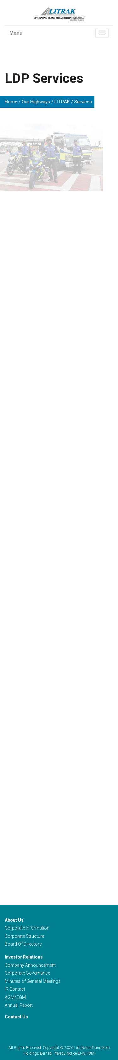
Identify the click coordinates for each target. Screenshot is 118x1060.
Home (11, 102)
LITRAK (62, 102)
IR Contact (15, 989)
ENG (82, 1053)
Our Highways (36, 102)
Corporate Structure (24, 936)
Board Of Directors (23, 944)
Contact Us (16, 1016)
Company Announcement (30, 965)
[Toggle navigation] (102, 33)
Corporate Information (27, 927)
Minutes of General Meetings (33, 981)
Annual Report (19, 1005)
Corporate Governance (27, 973)
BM (91, 1053)
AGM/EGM (15, 997)
